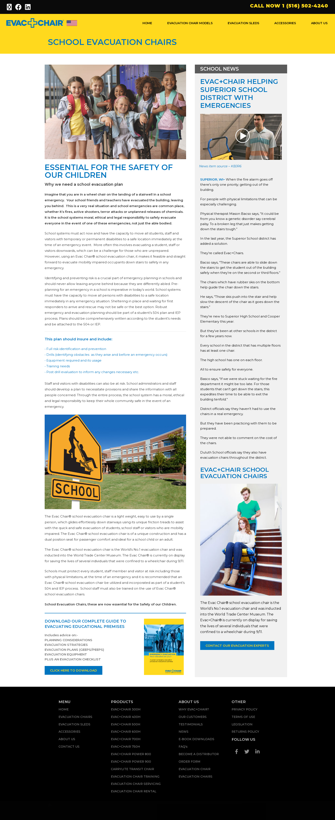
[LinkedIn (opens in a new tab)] (28, 7)
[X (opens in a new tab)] (10, 7)
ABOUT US (319, 23)
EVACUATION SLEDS (243, 23)
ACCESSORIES (285, 23)
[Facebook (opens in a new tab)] (19, 7)
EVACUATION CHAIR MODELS (190, 23)
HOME (147, 23)
